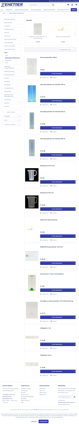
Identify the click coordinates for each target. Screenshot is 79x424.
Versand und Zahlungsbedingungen (27, 395)
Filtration (6, 32)
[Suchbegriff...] (42, 4)
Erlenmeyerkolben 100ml (48, 57)
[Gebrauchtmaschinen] (22, 9)
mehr (6, 55)
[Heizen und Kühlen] (49, 9)
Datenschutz (43, 392)
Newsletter (43, 388)
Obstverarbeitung (9, 71)
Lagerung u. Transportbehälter (9, 67)
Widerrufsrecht (25, 400)
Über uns (42, 390)
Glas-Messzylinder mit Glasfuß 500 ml (52, 139)
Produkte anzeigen (12, 124)
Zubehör (6, 106)
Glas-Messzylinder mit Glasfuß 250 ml (52, 111)
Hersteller (7, 116)
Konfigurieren (44, 421)
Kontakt (23, 392)
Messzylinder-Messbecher (12, 58)
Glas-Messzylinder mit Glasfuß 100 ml (52, 84)
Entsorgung (24, 390)
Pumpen (6, 78)
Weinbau (6, 103)
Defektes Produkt (26, 388)
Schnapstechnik (8, 88)
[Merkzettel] (68, 4)
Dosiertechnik (8, 22)
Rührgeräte (7, 85)
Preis (5, 120)
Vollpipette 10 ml (45, 355)
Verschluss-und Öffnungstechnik (9, 95)
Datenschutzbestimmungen (66, 402)
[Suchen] (53, 4)
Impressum (43, 394)
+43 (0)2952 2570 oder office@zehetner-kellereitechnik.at (9, 396)
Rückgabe (23, 398)
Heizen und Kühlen (9, 46)
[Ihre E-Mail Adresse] (65, 397)
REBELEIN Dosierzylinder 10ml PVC (51, 247)
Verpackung (7, 91)
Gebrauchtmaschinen (10, 39)
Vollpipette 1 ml (45, 328)
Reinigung (7, 81)
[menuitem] (42, 5)
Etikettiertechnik (8, 29)
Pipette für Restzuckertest (63, 36)
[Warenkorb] (76, 4)
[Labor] (74, 9)
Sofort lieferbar (11, 112)
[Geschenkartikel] (36, 9)
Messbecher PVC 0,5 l (47, 193)
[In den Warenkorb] (58, 73)
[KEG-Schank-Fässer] (63, 9)
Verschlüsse (7, 99)
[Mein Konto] (72, 4)
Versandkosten (35, 409)
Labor (6, 52)
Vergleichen (44, 77)
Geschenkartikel (8, 42)
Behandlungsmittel (9, 19)
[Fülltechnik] (9, 9)
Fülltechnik (7, 36)
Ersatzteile (7, 26)
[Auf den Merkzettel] (54, 78)
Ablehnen (34, 421)
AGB (22, 402)
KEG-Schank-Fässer (9, 49)
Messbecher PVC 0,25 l (47, 166)
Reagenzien (8, 60)
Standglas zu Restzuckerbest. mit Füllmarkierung (37, 37)
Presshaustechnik (9, 75)
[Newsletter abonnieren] (74, 397)
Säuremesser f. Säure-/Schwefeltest (52, 274)
